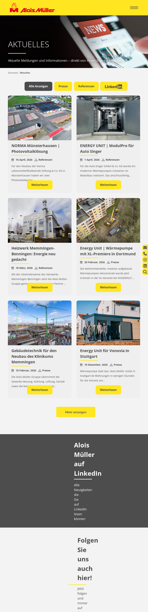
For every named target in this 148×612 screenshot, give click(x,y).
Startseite (13, 72)
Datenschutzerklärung (118, 604)
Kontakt (13, 539)
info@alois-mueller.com (122, 561)
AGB (136, 604)
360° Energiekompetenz (88, 532)
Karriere (16, 559)
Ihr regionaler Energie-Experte (25, 532)
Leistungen (15, 535)
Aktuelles (17, 553)
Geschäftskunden (90, 526)
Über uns (17, 547)
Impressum (96, 604)
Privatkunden (21, 526)
